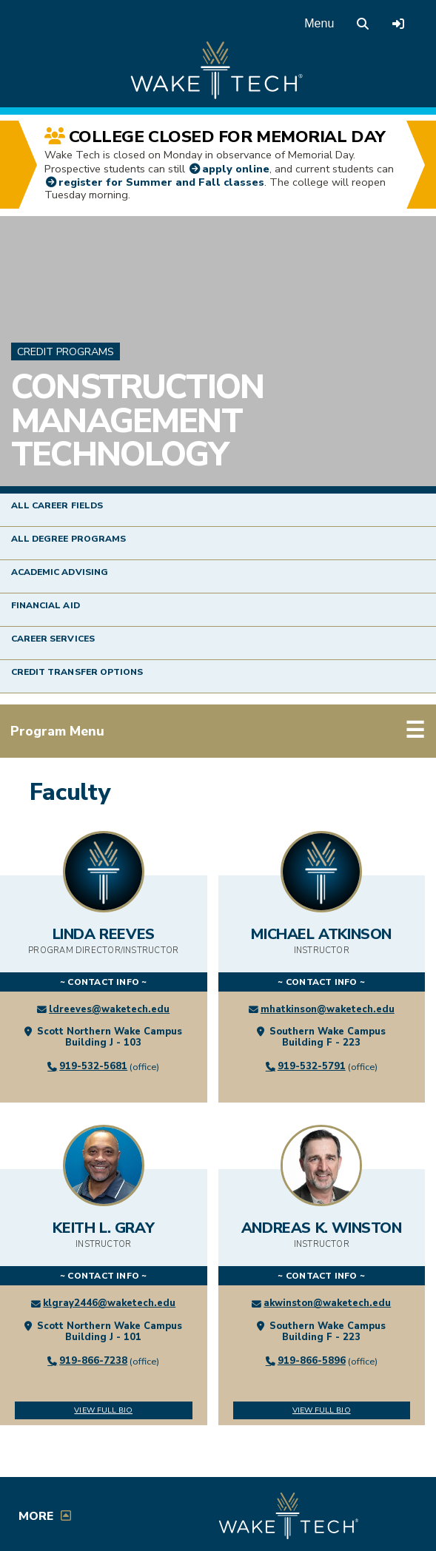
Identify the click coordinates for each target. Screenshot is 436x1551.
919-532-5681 (93, 1066)
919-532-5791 (312, 1066)
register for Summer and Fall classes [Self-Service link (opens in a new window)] (161, 182)
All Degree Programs (68, 539)
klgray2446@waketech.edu (109, 1303)
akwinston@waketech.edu (327, 1303)
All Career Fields (57, 505)
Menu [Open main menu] (319, 23)
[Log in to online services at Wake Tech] (398, 23)
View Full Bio (103, 1410)
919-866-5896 (312, 1360)
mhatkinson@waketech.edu (328, 1009)
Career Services (53, 639)
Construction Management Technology (137, 420)
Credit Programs (65, 352)
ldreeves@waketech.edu (109, 1009)
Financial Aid (45, 605)
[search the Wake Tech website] (362, 23)
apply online (235, 168)
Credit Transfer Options (77, 672)
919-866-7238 (93, 1360)
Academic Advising (59, 572)
